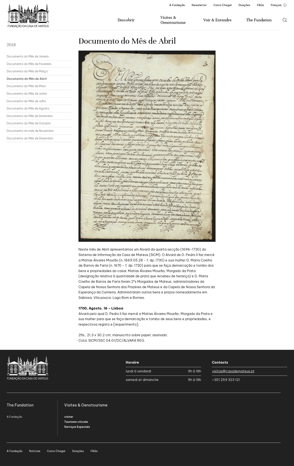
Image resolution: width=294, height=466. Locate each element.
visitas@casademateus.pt (233, 371)
